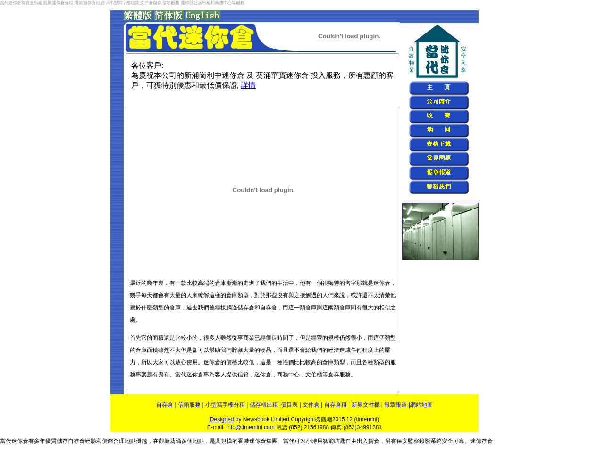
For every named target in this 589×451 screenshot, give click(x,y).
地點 (198, 441)
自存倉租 (335, 404)
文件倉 (311, 404)
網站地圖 (421, 404)
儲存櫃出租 (264, 404)
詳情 (248, 85)
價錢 (107, 441)
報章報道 (395, 404)
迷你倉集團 (263, 441)
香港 (243, 441)
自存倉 (164, 404)
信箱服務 (189, 404)
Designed (222, 419)
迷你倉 (19, 441)
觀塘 (164, 441)
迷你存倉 (481, 441)
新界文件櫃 (366, 404)
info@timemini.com (250, 427)
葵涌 (175, 441)
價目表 (289, 404)
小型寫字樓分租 (225, 404)
